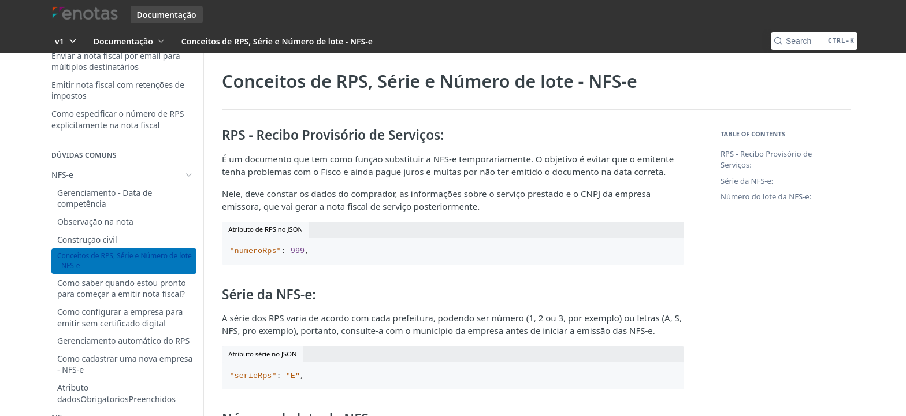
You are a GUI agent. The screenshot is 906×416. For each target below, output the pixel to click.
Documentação (166, 14)
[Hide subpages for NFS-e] (189, 175)
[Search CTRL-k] (814, 41)
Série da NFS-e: (747, 181)
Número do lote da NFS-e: (766, 196)
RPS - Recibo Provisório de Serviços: (766, 159)
